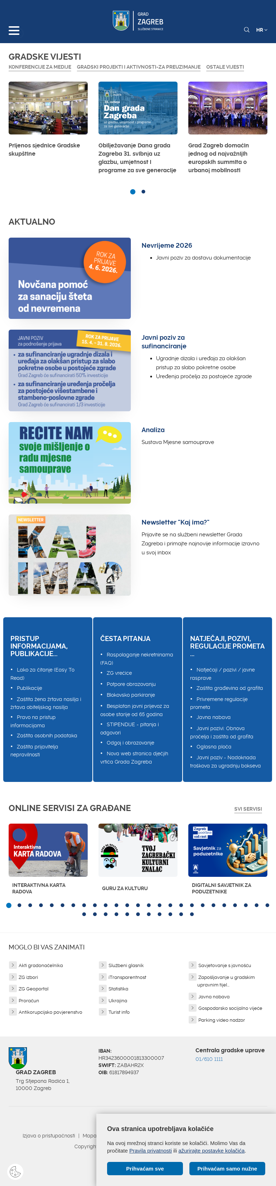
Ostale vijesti (225, 67)
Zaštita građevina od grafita (230, 688)
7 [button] (73, 905)
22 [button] (235, 905)
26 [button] (84, 914)
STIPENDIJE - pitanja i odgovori (129, 729)
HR (261, 30)
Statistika (118, 989)
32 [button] (148, 914)
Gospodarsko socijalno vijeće (230, 1008)
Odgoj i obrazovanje (130, 743)
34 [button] (170, 914)
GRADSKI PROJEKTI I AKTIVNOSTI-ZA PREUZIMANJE (139, 67)
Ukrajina (118, 1000)
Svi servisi (248, 809)
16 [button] (170, 905)
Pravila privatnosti (150, 1151)
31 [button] (138, 914)
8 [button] (84, 905)
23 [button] (245, 905)
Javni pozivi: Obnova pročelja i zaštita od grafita (221, 732)
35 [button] (181, 914)
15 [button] (159, 905)
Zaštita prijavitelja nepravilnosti (34, 751)
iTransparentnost (127, 977)
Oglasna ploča (214, 747)
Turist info (119, 1012)
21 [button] (224, 905)
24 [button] (256, 905)
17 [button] (181, 905)
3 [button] (30, 905)
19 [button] (202, 905)
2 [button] (143, 192)
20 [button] (213, 905)
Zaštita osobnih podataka (47, 735)
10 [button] (105, 905)
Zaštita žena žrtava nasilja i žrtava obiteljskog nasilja (45, 703)
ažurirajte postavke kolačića (211, 1151)
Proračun (29, 1000)
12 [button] (127, 905)
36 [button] (192, 914)
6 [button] (62, 905)
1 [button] (132, 192)
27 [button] (94, 914)
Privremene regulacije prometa (219, 703)
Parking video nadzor (221, 1020)
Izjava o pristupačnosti (49, 1136)
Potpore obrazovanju (131, 684)
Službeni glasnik (126, 965)
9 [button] (94, 905)
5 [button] (51, 905)
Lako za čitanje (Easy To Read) (42, 674)
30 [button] (127, 914)
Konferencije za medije (40, 67)
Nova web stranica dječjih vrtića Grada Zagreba (134, 758)
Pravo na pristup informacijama (33, 721)
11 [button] (116, 905)
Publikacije (29, 688)
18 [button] (192, 905)
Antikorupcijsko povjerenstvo (50, 1012)
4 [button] (41, 905)
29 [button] (116, 914)
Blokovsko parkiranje (131, 695)
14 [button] (148, 905)
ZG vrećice (119, 673)
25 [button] (267, 905)
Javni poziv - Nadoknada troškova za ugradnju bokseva (225, 762)
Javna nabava (214, 717)
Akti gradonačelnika (41, 965)
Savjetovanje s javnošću (224, 965)
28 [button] (105, 914)
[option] (48, 121)
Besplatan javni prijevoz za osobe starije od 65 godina (134, 710)
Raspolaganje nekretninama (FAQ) (136, 659)
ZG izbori (28, 977)
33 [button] (159, 914)
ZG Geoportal (34, 989)
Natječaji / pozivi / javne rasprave (222, 674)
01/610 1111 (209, 1059)
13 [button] (138, 905)
